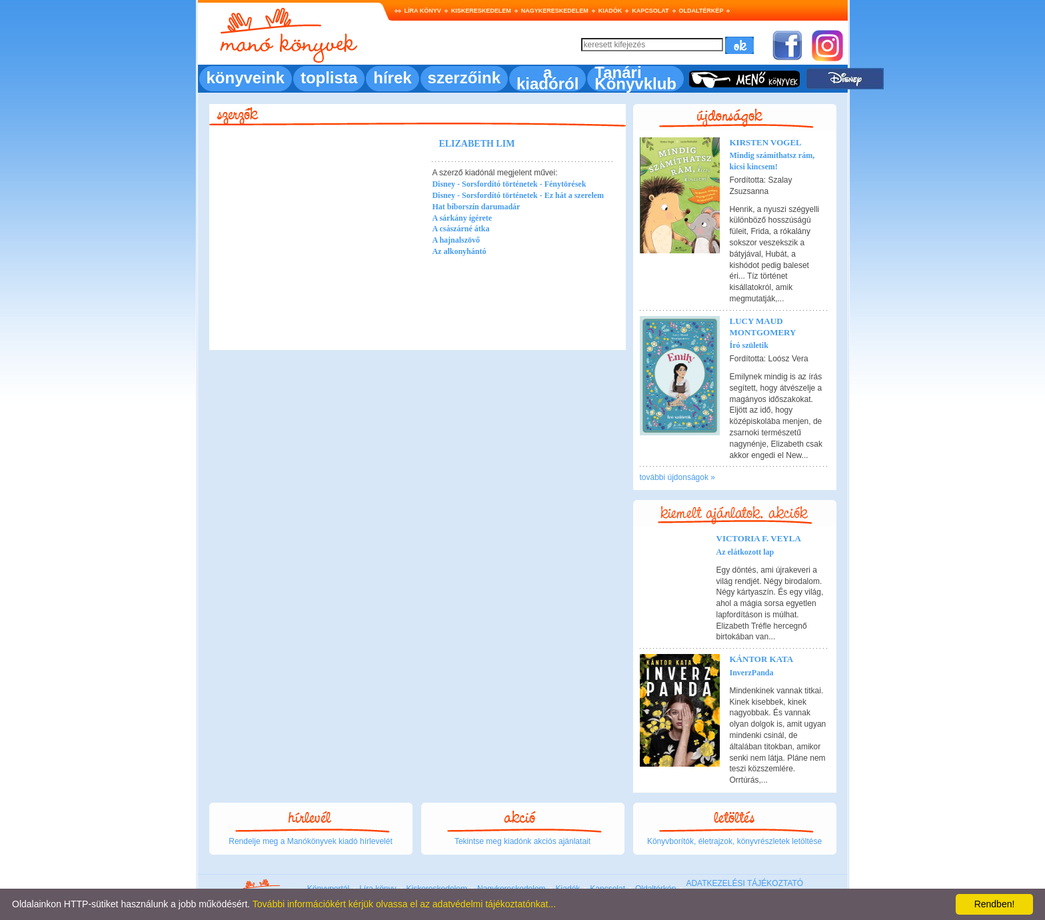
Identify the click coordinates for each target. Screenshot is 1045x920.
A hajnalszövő (456, 240)
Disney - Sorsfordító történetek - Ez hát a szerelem (518, 195)
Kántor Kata (762, 659)
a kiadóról (547, 78)
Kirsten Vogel (766, 142)
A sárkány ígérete (462, 218)
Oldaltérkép (701, 10)
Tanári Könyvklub (635, 78)
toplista (329, 78)
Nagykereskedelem (554, 10)
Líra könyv (423, 10)
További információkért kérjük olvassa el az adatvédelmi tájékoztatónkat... (404, 904)
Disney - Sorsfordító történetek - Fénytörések (509, 184)
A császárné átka (460, 228)
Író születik (749, 345)
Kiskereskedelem (481, 10)
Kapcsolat (650, 10)
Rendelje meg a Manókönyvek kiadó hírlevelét (310, 841)
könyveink (246, 78)
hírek (392, 78)
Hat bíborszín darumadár (476, 206)
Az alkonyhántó (459, 251)
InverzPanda (752, 672)
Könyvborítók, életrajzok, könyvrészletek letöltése (734, 841)
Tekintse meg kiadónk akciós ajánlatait (522, 841)
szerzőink (464, 78)
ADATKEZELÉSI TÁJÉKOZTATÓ (744, 883)
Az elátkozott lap (745, 552)
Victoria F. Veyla (758, 538)
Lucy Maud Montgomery (763, 326)
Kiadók (610, 10)
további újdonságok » (677, 477)
